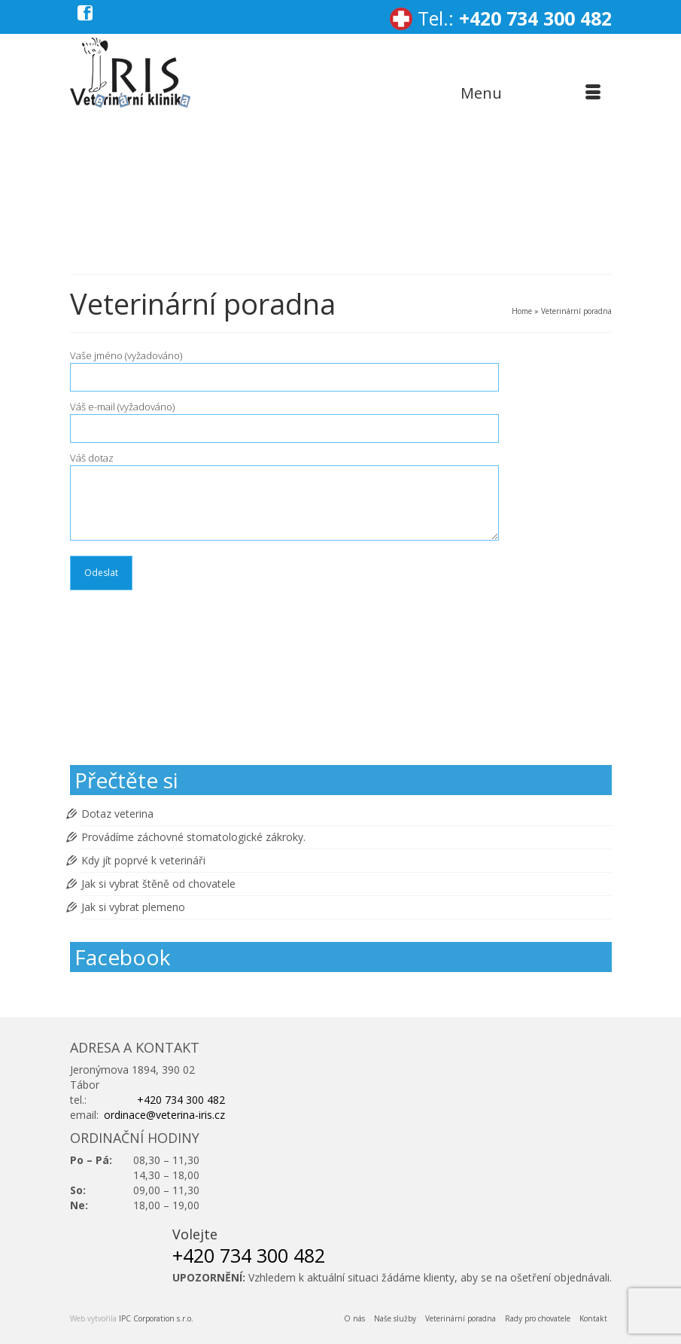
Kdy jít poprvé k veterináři (143, 860)
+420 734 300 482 (535, 18)
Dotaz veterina (117, 813)
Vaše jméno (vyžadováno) (284, 366)
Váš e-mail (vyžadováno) (284, 417)
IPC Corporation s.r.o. (156, 1318)
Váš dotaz (284, 465)
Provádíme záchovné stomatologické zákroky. (193, 837)
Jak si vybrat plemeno (133, 907)
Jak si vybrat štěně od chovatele (158, 883)
